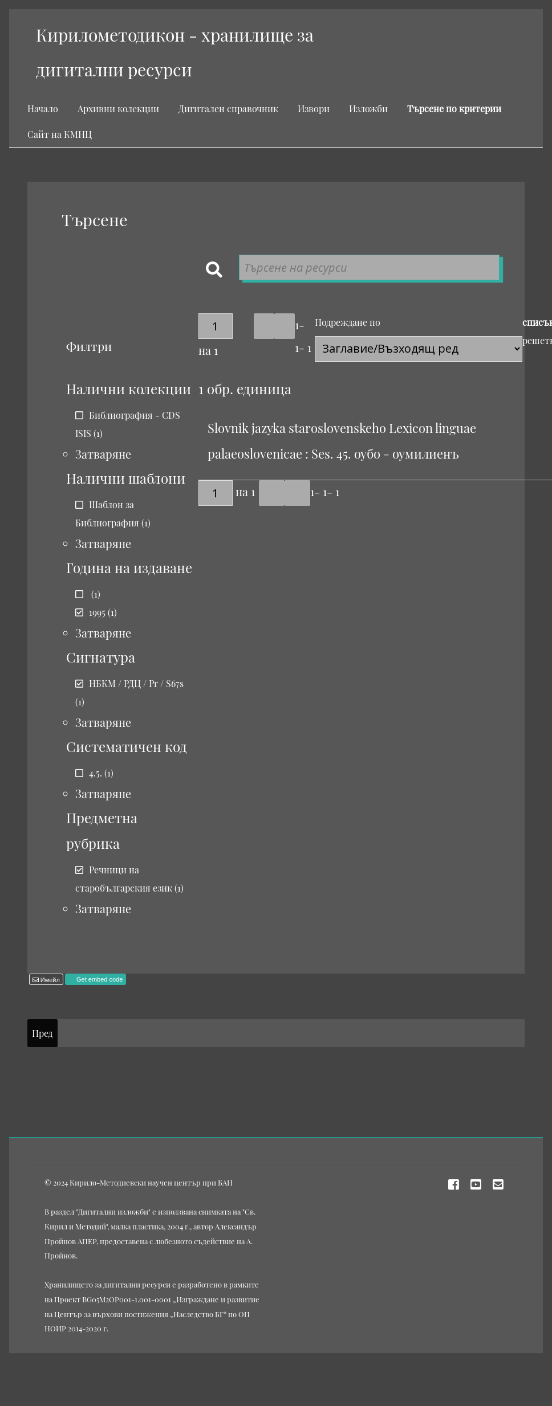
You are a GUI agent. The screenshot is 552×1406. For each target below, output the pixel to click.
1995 (97, 612)
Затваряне (103, 453)
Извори (314, 109)
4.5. (95, 773)
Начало (42, 109)
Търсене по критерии (454, 109)
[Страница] (215, 326)
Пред (42, 1033)
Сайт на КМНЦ (59, 134)
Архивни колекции (118, 109)
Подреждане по (347, 322)
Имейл (49, 979)
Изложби (368, 109)
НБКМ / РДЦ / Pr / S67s (136, 683)
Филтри (89, 346)
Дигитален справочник (228, 109)
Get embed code (99, 979)
